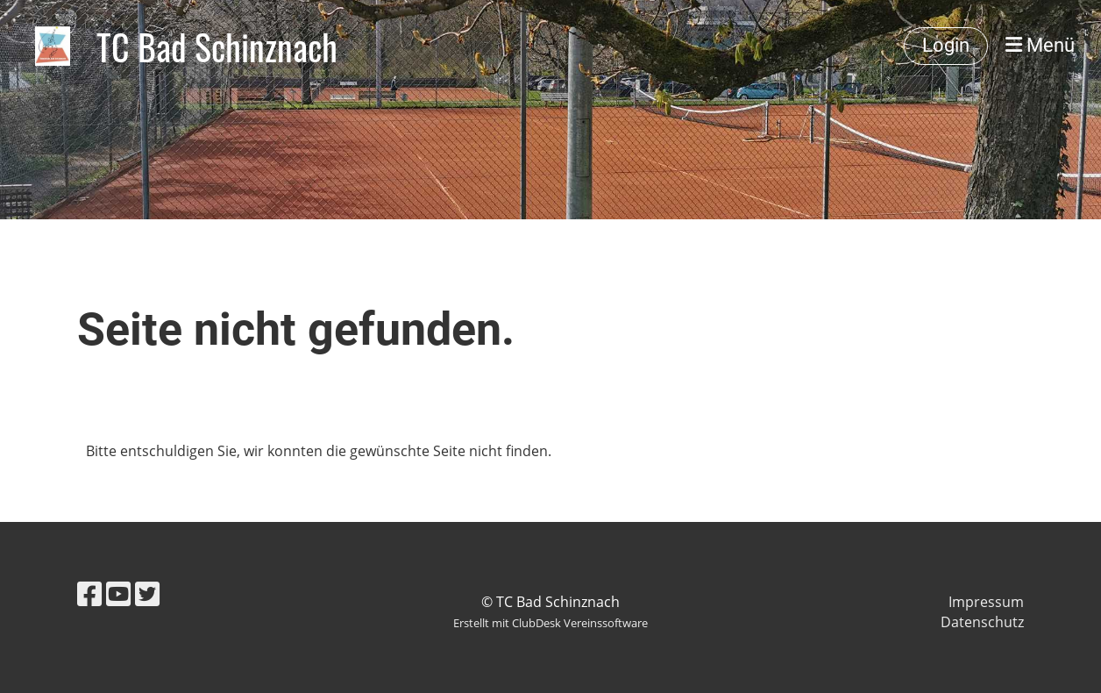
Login (946, 45)
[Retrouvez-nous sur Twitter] (147, 593)
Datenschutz (982, 622)
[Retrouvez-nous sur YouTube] (118, 593)
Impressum (986, 601)
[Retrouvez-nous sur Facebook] (89, 593)
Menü (1040, 45)
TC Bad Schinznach (216, 46)
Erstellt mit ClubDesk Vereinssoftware (550, 623)
